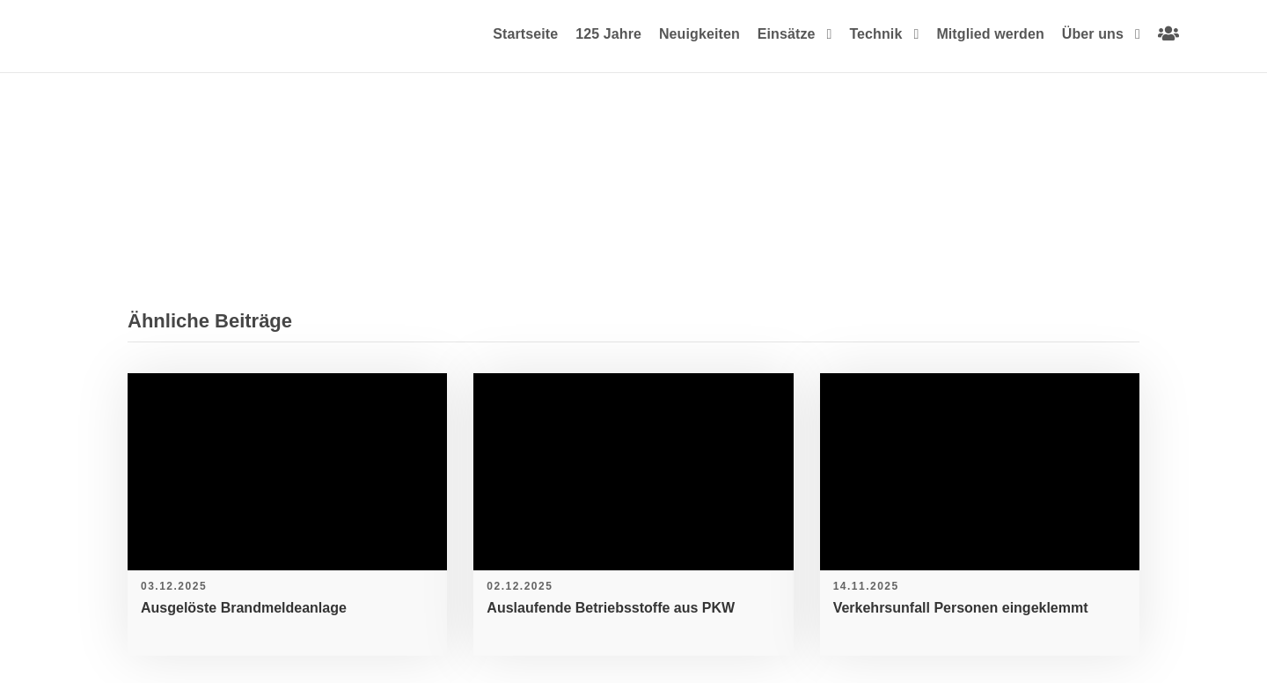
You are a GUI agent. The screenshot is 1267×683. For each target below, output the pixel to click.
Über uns (1093, 33)
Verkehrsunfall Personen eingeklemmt (960, 607)
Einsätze (787, 33)
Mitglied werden (990, 33)
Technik (875, 33)
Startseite (525, 33)
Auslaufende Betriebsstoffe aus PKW (611, 607)
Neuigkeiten (699, 33)
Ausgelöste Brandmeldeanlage (244, 607)
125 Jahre (608, 33)
